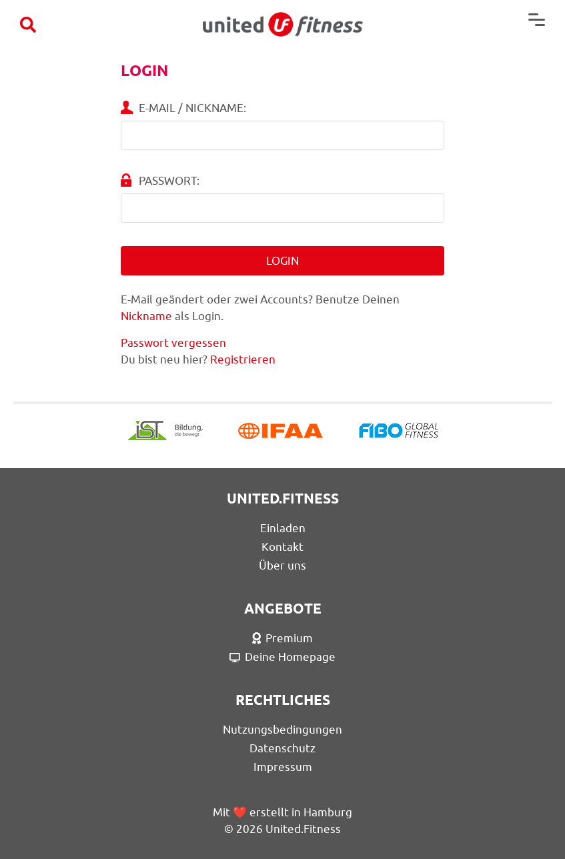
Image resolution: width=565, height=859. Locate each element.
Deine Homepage (282, 657)
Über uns (282, 565)
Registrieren (242, 359)
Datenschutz (282, 748)
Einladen (283, 528)
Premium (283, 638)
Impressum (282, 767)
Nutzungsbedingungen (282, 729)
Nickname (146, 316)
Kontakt (282, 547)
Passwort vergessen (173, 342)
